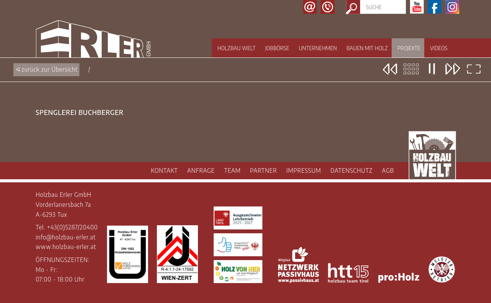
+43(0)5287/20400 (72, 227)
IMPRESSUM (304, 170)
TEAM (232, 170)
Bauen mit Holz (367, 48)
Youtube (417, 7)
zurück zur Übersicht (49, 69)
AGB (388, 170)
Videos (438, 48)
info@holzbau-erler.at (66, 237)
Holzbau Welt (236, 48)
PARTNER (263, 170)
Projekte (408, 48)
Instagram (452, 7)
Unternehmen (318, 48)
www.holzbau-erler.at (66, 247)
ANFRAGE (201, 170)
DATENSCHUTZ (351, 170)
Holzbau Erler (93, 39)
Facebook (435, 7)
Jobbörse (277, 48)
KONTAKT (164, 170)
